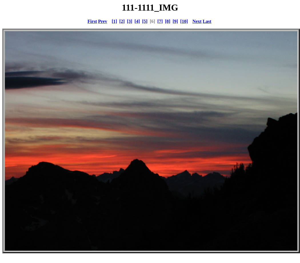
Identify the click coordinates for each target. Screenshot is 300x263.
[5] (145, 21)
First (92, 21)
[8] (167, 21)
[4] (137, 21)
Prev (102, 21)
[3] (129, 21)
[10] (184, 21)
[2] (122, 21)
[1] (114, 21)
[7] (160, 21)
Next (196, 21)
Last (207, 21)
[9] (175, 21)
